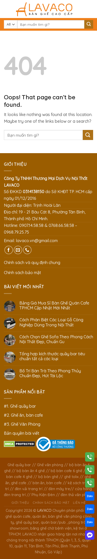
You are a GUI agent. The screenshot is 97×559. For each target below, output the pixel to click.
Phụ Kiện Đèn (43, 494)
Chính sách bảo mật (22, 272)
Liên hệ (79, 503)
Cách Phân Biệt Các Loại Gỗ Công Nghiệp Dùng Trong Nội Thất (51, 322)
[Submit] (88, 24)
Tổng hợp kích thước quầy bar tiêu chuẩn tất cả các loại (52, 356)
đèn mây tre (59, 489)
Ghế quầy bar (19, 465)
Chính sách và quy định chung (32, 262)
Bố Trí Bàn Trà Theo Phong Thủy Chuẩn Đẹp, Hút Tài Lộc (50, 373)
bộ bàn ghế (48, 476)
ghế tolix (71, 476)
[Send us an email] (18, 250)
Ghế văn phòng (50, 465)
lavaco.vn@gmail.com (37, 240)
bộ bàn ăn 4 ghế (31, 470)
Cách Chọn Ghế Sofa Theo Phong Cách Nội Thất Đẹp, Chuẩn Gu (56, 339)
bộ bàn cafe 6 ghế (66, 470)
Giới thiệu (20, 503)
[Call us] (27, 250)
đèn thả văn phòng (77, 494)
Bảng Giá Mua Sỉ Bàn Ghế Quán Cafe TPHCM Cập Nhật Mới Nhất (54, 305)
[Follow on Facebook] (8, 250)
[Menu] (7, 9)
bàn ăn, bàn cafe (47, 483)
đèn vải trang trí (28, 489)
